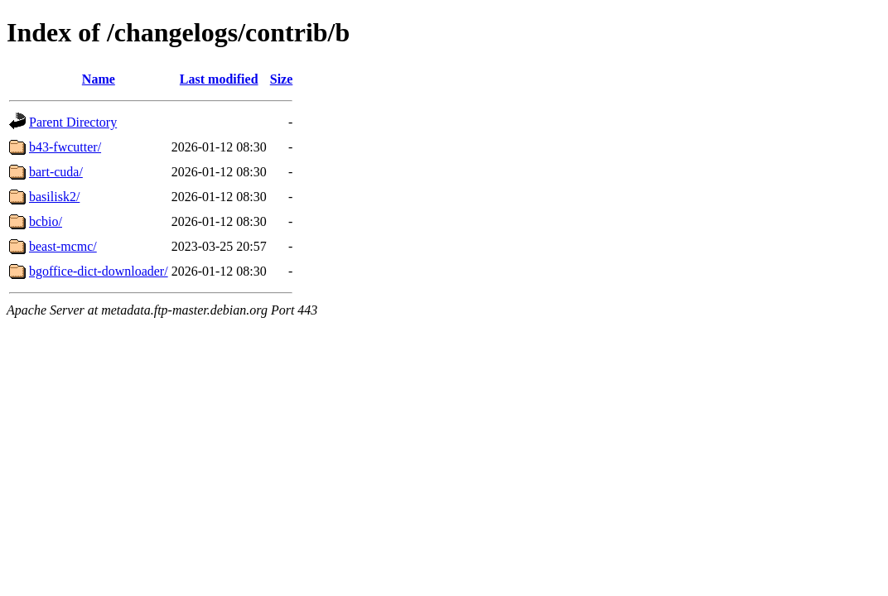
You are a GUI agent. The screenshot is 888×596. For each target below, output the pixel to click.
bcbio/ (45, 221)
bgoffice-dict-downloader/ (98, 271)
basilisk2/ (54, 197)
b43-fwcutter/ (65, 147)
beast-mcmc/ (63, 246)
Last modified (219, 79)
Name (98, 79)
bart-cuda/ (56, 172)
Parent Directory (73, 122)
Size (281, 79)
